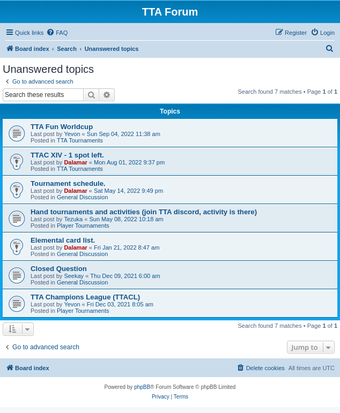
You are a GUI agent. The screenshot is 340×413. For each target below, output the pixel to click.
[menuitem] (57, 32)
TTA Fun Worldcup (62, 127)
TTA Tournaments (80, 140)
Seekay (74, 276)
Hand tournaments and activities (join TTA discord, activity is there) (144, 212)
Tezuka (73, 219)
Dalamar (75, 162)
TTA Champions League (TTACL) (85, 297)
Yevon (72, 134)
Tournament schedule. (68, 183)
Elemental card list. (63, 240)
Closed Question (59, 269)
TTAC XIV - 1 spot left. (67, 155)
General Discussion (82, 197)
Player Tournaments (83, 225)
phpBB (142, 387)
